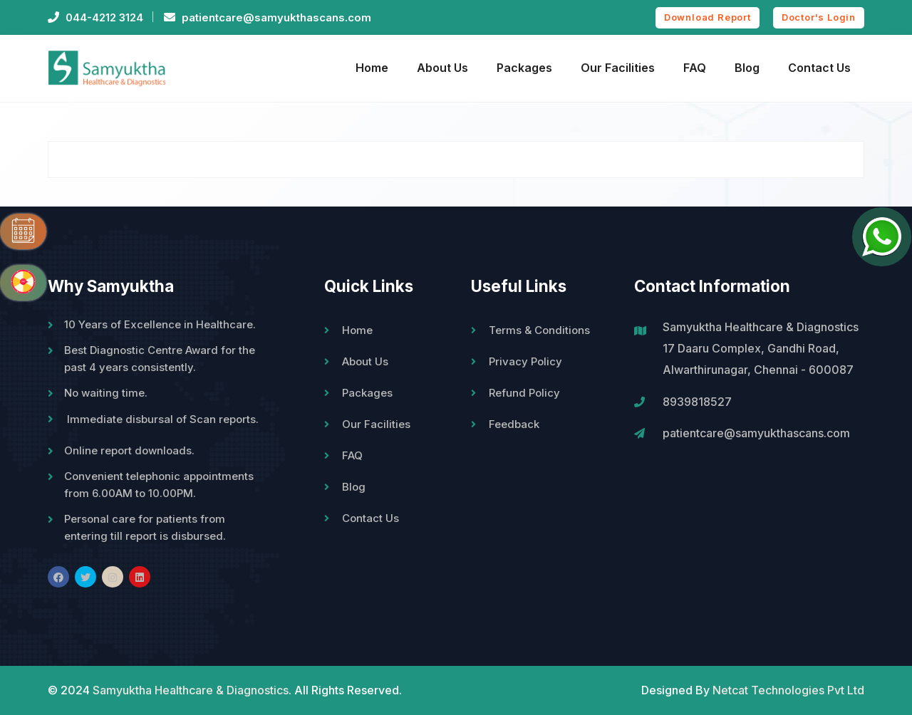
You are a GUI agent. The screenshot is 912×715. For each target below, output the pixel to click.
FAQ (694, 68)
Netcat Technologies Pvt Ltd (788, 690)
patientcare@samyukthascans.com (276, 17)
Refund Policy (524, 393)
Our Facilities (618, 68)
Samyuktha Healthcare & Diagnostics (191, 690)
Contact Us (819, 68)
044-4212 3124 (104, 17)
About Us (442, 68)
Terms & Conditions (539, 330)
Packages (524, 68)
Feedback (514, 424)
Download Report (707, 17)
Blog (747, 68)
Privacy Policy (525, 361)
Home (372, 68)
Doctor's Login (819, 17)
